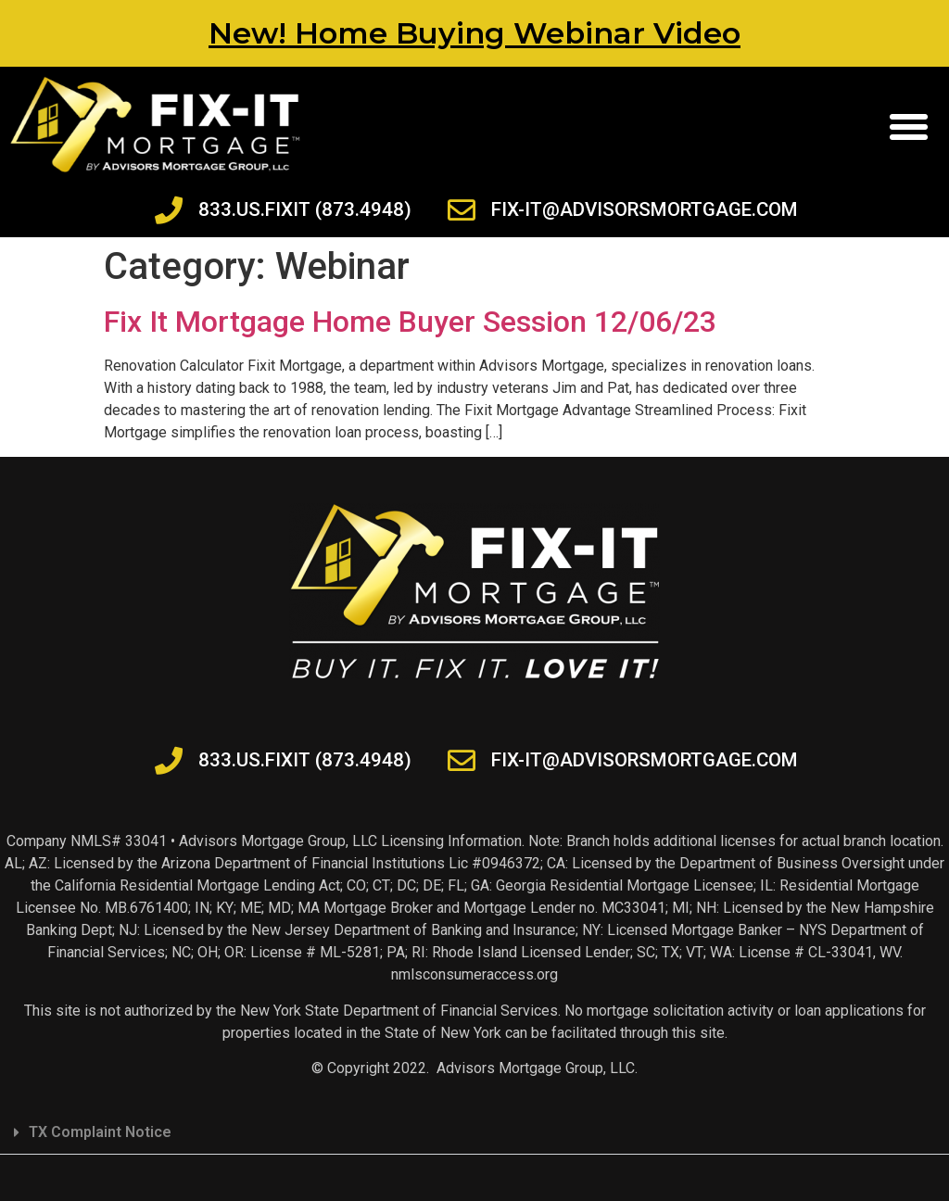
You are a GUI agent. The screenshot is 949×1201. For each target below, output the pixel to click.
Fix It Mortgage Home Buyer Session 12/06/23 (410, 321)
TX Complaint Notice (100, 1132)
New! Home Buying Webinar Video (474, 33)
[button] (908, 126)
